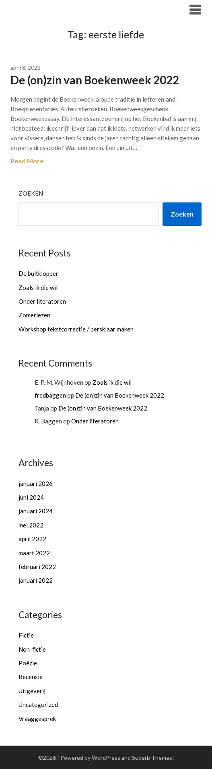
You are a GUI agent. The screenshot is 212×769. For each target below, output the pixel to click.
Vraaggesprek (37, 718)
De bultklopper (38, 273)
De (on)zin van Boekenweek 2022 (94, 80)
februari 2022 (37, 566)
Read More (26, 161)
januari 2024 (36, 511)
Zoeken (31, 193)
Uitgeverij (32, 690)
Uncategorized (38, 704)
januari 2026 (36, 483)
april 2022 (32, 538)
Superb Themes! (153, 757)
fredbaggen (50, 395)
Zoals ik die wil (38, 287)
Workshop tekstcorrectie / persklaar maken (76, 329)
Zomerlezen (34, 315)
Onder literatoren (42, 301)
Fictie (26, 635)
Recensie (31, 676)
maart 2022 (34, 552)
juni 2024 (31, 497)
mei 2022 (31, 525)
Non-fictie (32, 649)
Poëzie (28, 663)
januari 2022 (36, 580)
